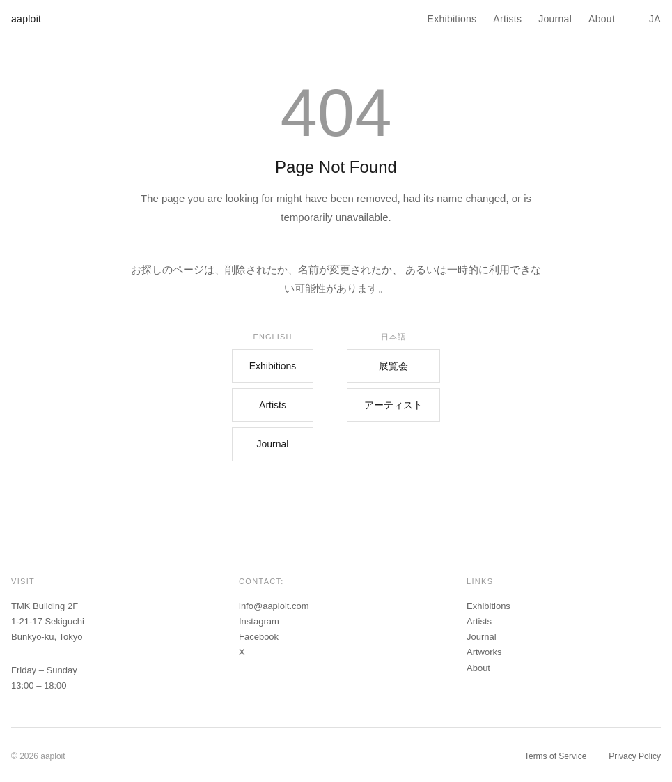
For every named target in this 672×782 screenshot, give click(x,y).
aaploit (26, 18)
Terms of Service (555, 756)
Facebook (259, 636)
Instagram (259, 621)
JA (655, 18)
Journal (555, 18)
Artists (507, 18)
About (601, 18)
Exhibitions (452, 18)
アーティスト (393, 405)
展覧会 (393, 365)
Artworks (484, 652)
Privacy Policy (635, 756)
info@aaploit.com (274, 606)
